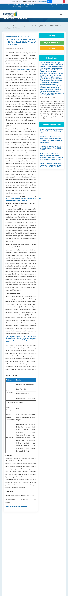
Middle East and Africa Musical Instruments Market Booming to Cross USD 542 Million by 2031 (51, 165)
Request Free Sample (52, 43)
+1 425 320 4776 (30, 4)
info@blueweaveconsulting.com (20, 9)
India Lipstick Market (24, 69)
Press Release (14, 26)
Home (42, 4)
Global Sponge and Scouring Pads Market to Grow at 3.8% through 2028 (51, 131)
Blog (63, 4)
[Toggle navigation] (64, 14)
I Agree (49, 1)
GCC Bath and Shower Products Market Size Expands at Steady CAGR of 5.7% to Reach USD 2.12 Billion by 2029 (51, 139)
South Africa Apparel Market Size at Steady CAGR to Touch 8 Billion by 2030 (51, 148)
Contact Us (53, 6)
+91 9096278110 (24, 6)
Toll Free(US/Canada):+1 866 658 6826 (16, 5)
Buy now (52, 48)
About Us (47, 4)
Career (53, 4)
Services (58, 4)
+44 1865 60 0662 (16, 6)
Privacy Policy (42, 1)
